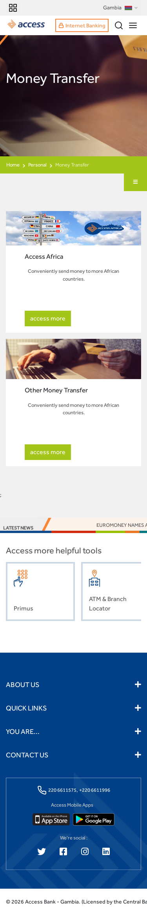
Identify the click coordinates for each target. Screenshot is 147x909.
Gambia (120, 8)
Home (13, 165)
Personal (37, 165)
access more (47, 318)
